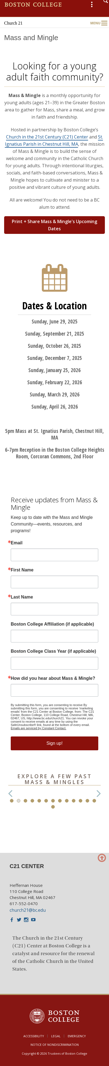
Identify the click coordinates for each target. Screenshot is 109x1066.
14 (53, 807)
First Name (22, 570)
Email (17, 543)
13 (94, 801)
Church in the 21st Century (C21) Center (47, 137)
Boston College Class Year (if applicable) (53, 651)
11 (80, 801)
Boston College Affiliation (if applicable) (52, 624)
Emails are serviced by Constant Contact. (38, 728)
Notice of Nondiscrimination (55, 1045)
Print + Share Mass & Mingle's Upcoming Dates (54, 225)
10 (73, 801)
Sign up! (55, 743)
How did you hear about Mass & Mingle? (53, 678)
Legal (56, 1036)
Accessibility (33, 1036)
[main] (54, 439)
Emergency (77, 1036)
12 (87, 801)
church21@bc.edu (28, 910)
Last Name (22, 597)
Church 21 (13, 23)
